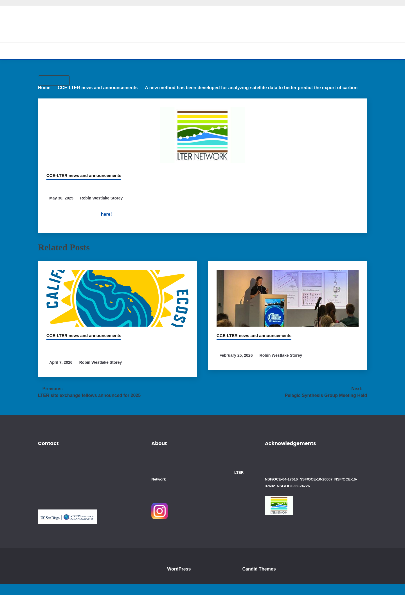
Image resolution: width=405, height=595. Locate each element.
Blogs (278, 50)
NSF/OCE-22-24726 (281, 497)
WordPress (180, 580)
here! (132, 224)
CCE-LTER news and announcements (80, 176)
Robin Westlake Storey (103, 208)
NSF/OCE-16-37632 (348, 490)
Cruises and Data (212, 50)
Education (251, 50)
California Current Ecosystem (202, 21)
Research (173, 50)
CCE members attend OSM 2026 (257, 355)
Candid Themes (262, 580)
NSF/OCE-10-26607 (314, 490)
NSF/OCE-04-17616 (281, 490)
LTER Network (188, 490)
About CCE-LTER (134, 50)
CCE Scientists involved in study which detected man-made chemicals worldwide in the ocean (113, 359)
